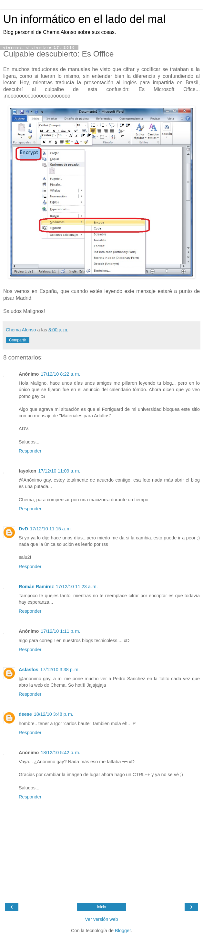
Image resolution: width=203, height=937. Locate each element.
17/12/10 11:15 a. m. (51, 528)
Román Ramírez (36, 586)
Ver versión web (101, 919)
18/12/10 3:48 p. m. (53, 714)
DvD (23, 528)
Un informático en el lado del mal (84, 19)
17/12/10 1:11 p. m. (60, 631)
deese (25, 714)
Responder (30, 450)
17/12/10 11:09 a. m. (59, 471)
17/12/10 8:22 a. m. (60, 374)
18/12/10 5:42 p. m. (60, 752)
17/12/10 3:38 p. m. (60, 669)
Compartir (17, 340)
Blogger (123, 930)
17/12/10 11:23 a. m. (77, 586)
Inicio (101, 907)
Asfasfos (28, 669)
